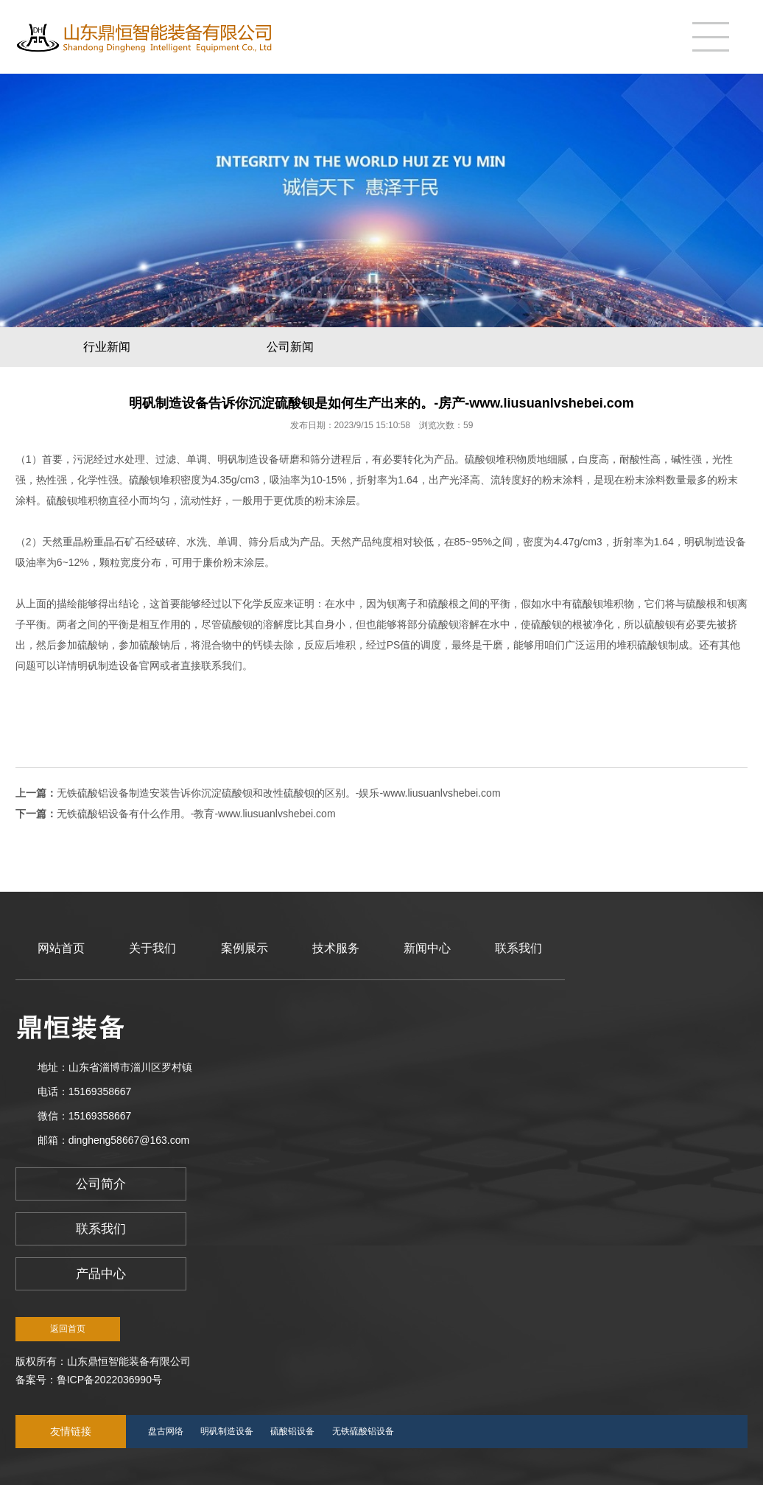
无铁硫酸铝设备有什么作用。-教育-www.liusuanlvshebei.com (196, 814)
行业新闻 (106, 346)
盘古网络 (165, 1431)
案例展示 (244, 948)
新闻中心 (427, 948)
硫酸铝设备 (292, 1431)
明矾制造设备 (248, 459)
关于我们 (152, 948)
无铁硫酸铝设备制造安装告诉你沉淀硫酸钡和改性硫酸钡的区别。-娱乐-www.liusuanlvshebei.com (279, 793)
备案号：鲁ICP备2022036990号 (88, 1380)
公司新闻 (290, 346)
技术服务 (335, 948)
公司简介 (101, 1184)
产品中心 (101, 1274)
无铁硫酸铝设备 (363, 1431)
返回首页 (67, 1329)
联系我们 (518, 948)
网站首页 (61, 948)
